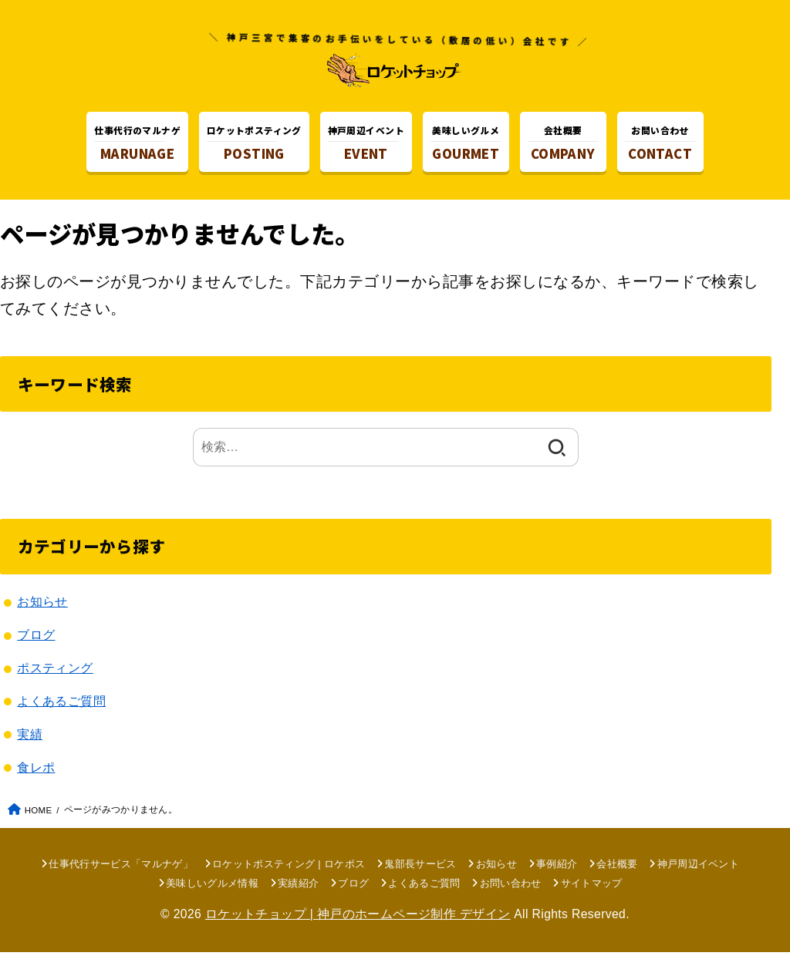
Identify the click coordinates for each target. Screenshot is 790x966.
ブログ (36, 649)
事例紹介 (556, 878)
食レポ (36, 781)
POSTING (254, 146)
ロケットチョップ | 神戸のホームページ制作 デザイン (358, 927)
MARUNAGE (137, 146)
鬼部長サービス (420, 878)
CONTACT (660, 146)
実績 (29, 748)
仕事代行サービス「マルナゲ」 (121, 878)
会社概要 (616, 878)
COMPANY (563, 146)
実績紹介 (298, 897)
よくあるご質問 (61, 715)
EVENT (366, 146)
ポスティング (55, 682)
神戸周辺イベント (698, 878)
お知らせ (42, 616)
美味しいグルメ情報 (212, 897)
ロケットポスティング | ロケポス (288, 878)
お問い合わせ (511, 897)
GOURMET (465, 146)
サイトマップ (592, 897)
